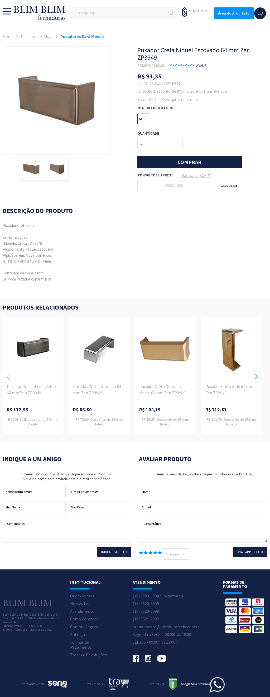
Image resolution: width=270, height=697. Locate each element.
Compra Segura (84, 626)
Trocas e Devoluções (88, 654)
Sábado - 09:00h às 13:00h (155, 642)
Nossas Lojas (81, 603)
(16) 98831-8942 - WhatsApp (158, 595)
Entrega (77, 634)
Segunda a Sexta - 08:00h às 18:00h (163, 634)
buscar (170, 13)
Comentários (67, 529)
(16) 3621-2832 (146, 618)
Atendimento (82, 611)
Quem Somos (82, 595)
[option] (31, 169)
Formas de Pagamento (80, 645)
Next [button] (256, 377)
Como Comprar (84, 618)
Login (198, 10)
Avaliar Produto (250, 552)
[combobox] (176, 554)
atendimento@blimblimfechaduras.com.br (171, 626)
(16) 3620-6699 (146, 603)
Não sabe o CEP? (196, 175)
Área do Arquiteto (234, 13)
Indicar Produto (114, 552)
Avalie (201, 65)
